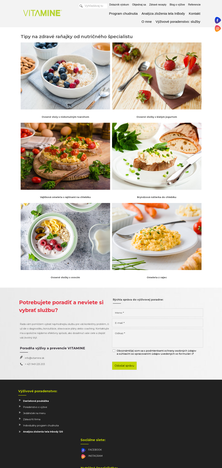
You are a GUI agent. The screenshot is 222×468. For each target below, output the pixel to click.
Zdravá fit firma (31, 419)
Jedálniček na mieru (34, 413)
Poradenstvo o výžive (35, 407)
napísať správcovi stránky (115, 462)
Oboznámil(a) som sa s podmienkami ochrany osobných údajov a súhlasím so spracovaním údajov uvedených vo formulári (156, 352)
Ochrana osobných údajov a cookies (146, 462)
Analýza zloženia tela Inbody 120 (43, 431)
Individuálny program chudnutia (41, 425)
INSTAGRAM (96, 407)
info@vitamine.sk (34, 358)
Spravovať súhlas (173, 462)
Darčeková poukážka (36, 401)
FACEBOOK (95, 401)
